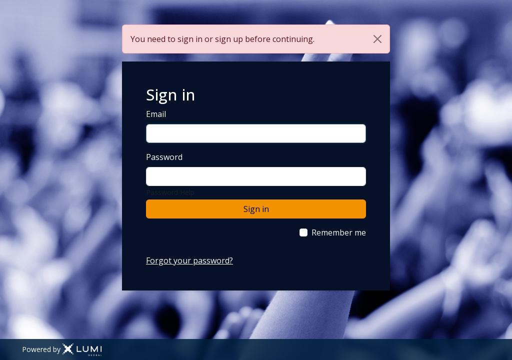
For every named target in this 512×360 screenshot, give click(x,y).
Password (164, 157)
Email (156, 114)
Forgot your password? (189, 260)
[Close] (378, 39)
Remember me (339, 232)
